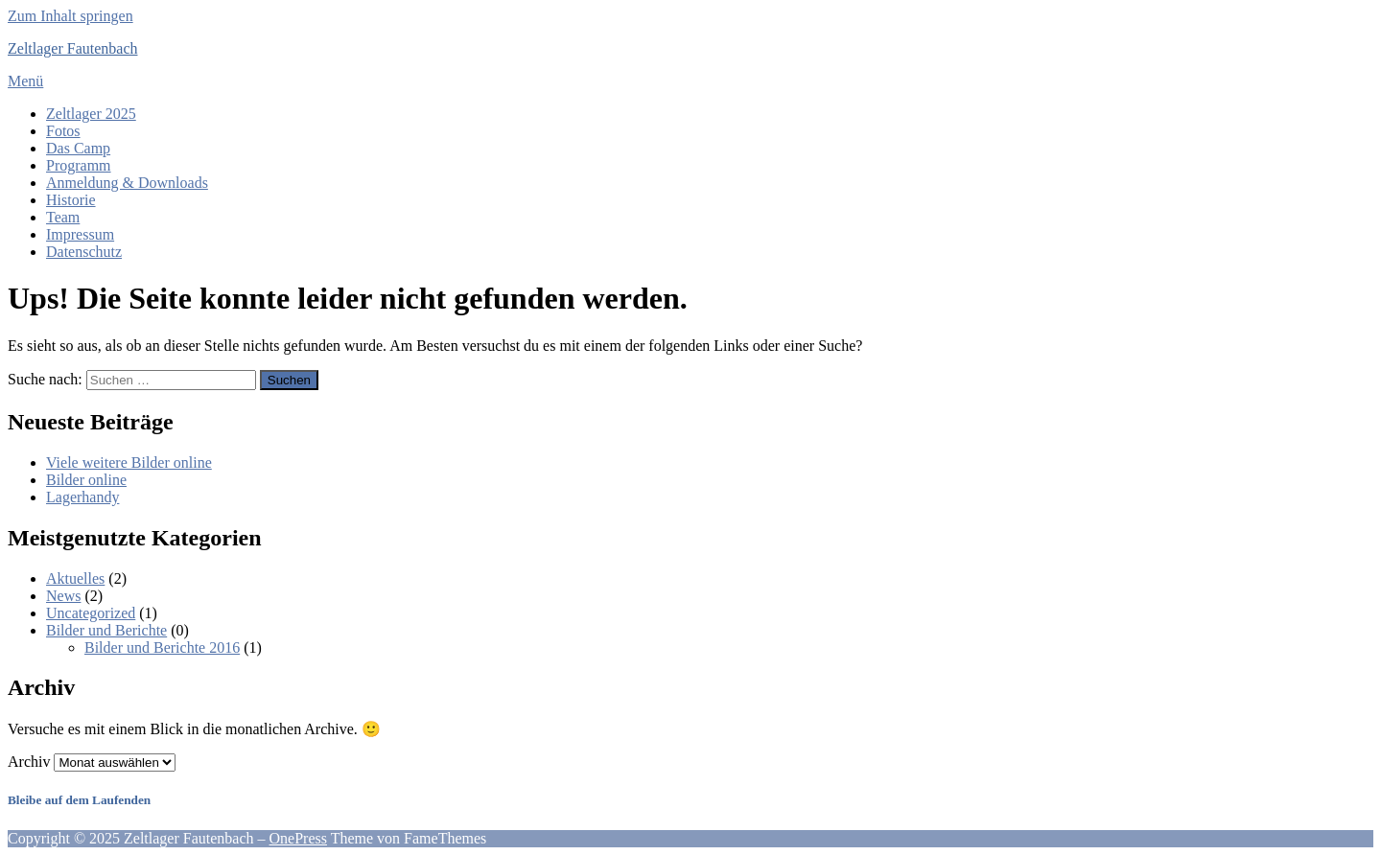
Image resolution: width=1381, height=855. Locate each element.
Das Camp (78, 148)
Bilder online (86, 480)
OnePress (298, 838)
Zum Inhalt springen (70, 16)
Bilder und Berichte (106, 630)
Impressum (80, 234)
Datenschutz (84, 251)
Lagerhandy (82, 497)
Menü (25, 81)
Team (63, 217)
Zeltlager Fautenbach (73, 48)
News (63, 596)
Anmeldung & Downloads (127, 182)
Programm (78, 165)
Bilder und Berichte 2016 (162, 647)
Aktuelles (75, 578)
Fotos (63, 131)
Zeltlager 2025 (91, 113)
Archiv (29, 761)
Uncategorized (90, 613)
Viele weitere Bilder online (129, 462)
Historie (71, 200)
